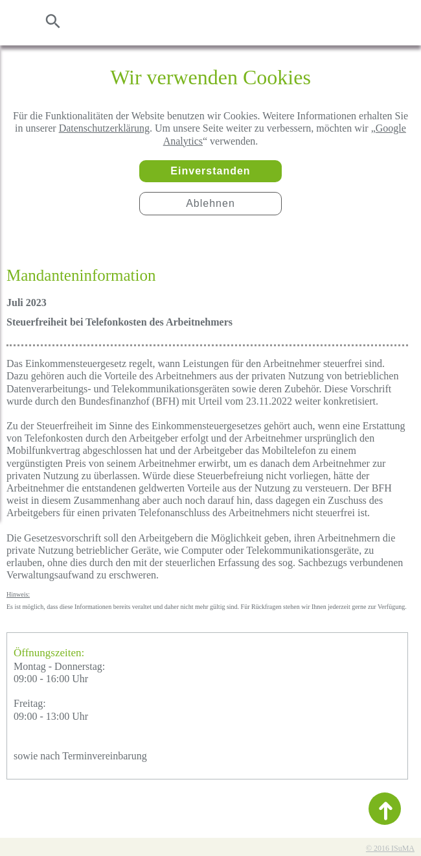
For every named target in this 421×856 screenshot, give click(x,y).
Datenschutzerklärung (104, 128)
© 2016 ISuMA (390, 848)
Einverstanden (210, 170)
